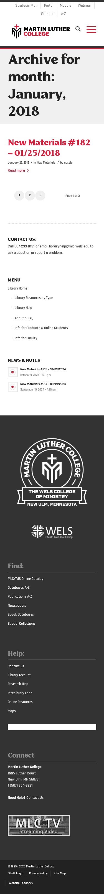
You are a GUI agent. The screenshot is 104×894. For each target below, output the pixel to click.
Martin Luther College (40, 867)
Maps (12, 711)
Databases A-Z (19, 587)
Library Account (19, 675)
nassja (68, 163)
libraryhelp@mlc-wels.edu (69, 246)
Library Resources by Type (34, 298)
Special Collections (21, 623)
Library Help (23, 308)
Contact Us (16, 666)
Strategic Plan (26, 5)
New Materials (46, 163)
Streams (47, 13)
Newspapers (17, 605)
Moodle (65, 5)
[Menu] (88, 29)
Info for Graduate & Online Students (41, 328)
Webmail (85, 5)
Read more (19, 170)
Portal (48, 5)
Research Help (18, 684)
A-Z (63, 13)
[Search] (75, 29)
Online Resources (20, 702)
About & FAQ (24, 318)
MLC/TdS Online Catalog (26, 579)
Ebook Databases (21, 614)
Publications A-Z (20, 596)
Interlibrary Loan (20, 693)
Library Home (17, 288)
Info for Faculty (26, 338)
